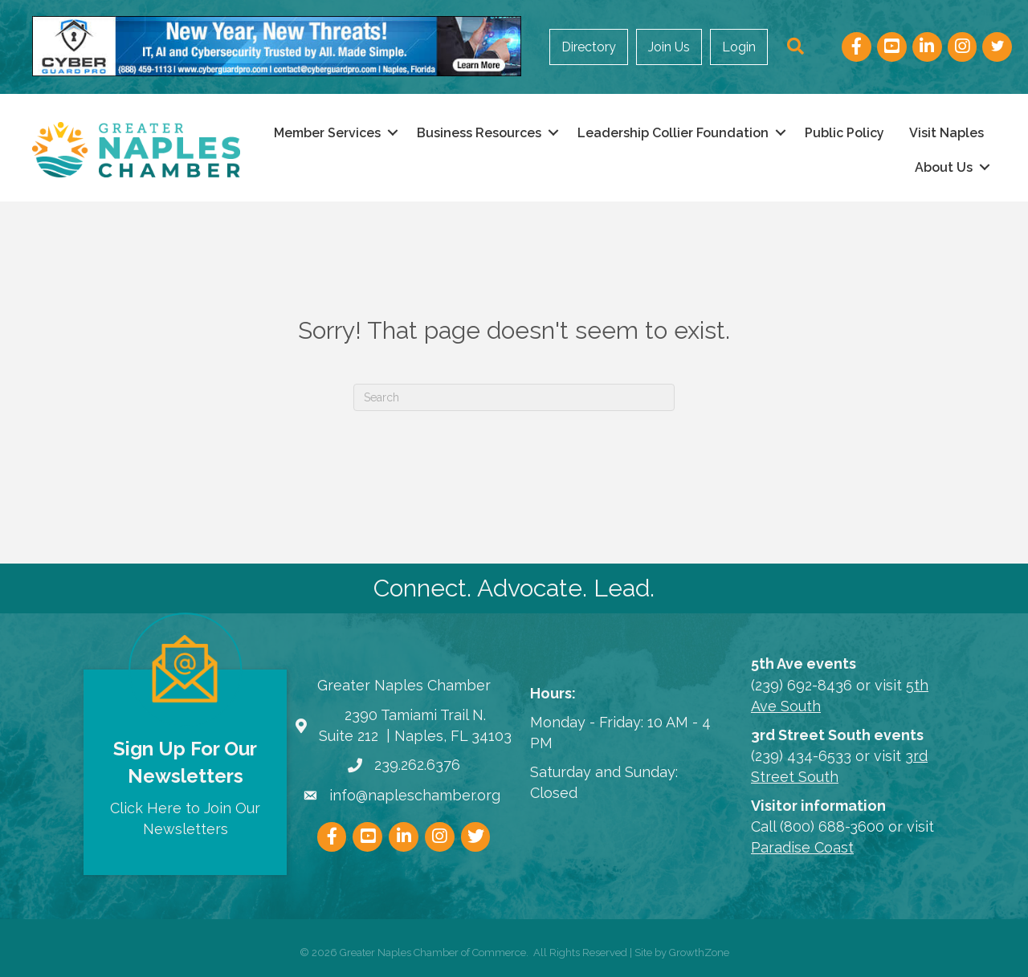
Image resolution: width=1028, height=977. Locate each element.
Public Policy (844, 132)
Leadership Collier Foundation (673, 132)
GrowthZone (699, 952)
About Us (944, 167)
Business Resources (479, 132)
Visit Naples (946, 132)
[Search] (514, 397)
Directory (588, 47)
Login (739, 47)
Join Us (669, 47)
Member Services (327, 132)
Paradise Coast (802, 847)
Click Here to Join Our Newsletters (185, 818)
